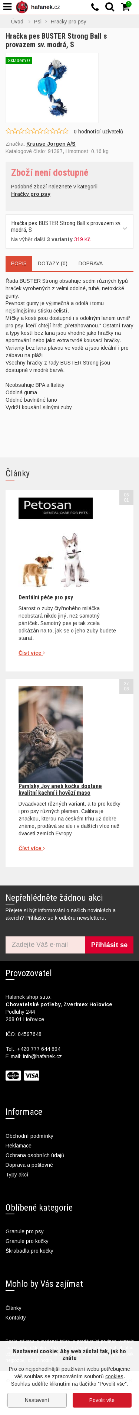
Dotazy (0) (52, 263)
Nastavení (37, 1400)
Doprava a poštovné (29, 1165)
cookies (114, 1376)
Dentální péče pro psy (46, 597)
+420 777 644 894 (38, 1049)
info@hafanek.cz (42, 1056)
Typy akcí (17, 1175)
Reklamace (19, 1146)
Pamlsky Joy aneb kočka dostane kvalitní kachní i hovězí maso (60, 789)
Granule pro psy (25, 1231)
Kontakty (16, 1318)
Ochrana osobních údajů (35, 1155)
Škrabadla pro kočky (29, 1251)
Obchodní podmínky (29, 1136)
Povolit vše (102, 1400)
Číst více (32, 653)
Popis (19, 263)
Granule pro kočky (27, 1241)
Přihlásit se (109, 945)
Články (13, 1308)
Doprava (91, 263)
